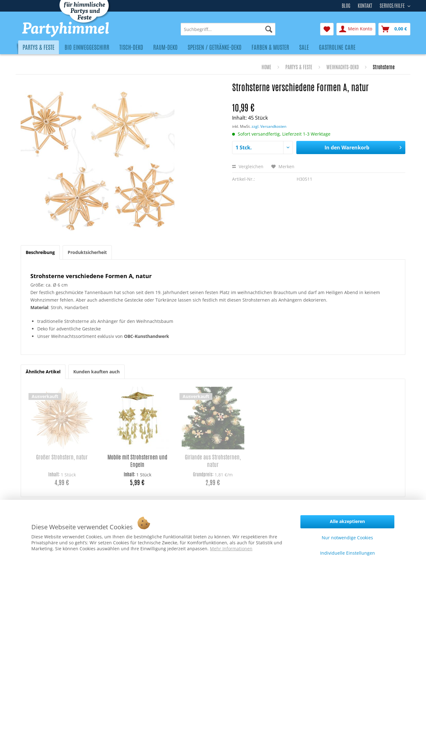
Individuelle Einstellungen (347, 553)
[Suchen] (268, 29)
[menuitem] (228, 29)
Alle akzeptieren (347, 521)
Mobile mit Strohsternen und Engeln (137, 461)
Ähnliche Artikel (43, 372)
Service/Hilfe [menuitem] (393, 5)
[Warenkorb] (394, 29)
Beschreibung (40, 252)
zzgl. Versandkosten (269, 126)
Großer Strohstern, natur (62, 457)
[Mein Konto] (356, 29)
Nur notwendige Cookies (347, 538)
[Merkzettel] (327, 29)
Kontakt (365, 5)
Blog (346, 5)
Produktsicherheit (87, 252)
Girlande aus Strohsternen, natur (213, 461)
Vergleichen (247, 166)
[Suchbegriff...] (228, 29)
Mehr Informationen (231, 549)
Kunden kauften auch (96, 372)
